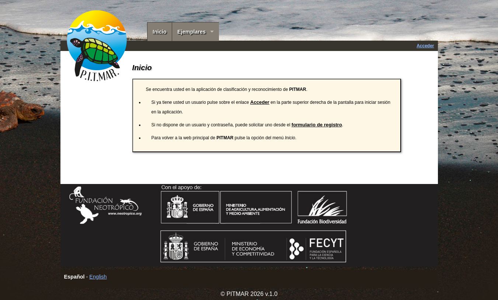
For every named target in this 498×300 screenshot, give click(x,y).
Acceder (425, 45)
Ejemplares (191, 32)
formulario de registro (317, 124)
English (98, 277)
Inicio (160, 32)
